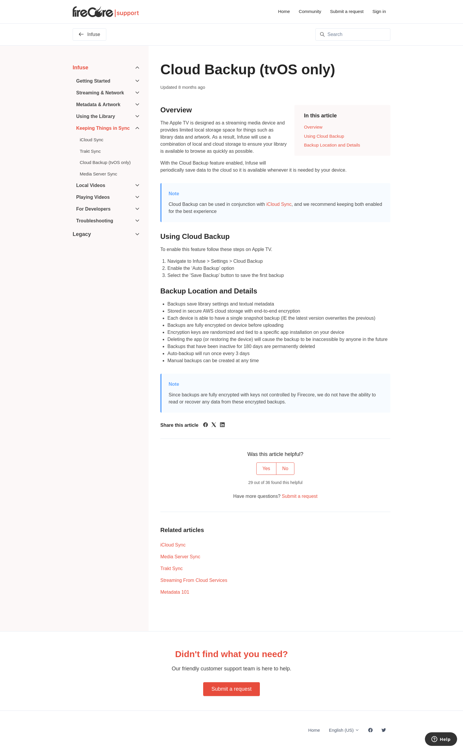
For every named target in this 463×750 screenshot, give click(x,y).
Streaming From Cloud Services (193, 580)
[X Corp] (213, 425)
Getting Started (93, 80)
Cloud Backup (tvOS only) (105, 162)
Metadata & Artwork (98, 104)
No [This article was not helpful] (285, 468)
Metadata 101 (174, 592)
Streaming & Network (100, 92)
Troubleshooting (94, 220)
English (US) (344, 730)
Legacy (82, 234)
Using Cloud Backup (324, 136)
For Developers (93, 208)
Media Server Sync (180, 556)
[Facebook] (205, 425)
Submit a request (346, 11)
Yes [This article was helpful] (266, 468)
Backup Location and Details (332, 144)
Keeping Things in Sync (103, 128)
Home (284, 11)
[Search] (352, 34)
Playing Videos (93, 197)
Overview (313, 126)
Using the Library (95, 116)
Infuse (80, 67)
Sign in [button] (379, 11)
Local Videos (90, 185)
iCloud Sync (278, 204)
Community (310, 11)
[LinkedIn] (222, 425)
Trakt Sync (171, 568)
